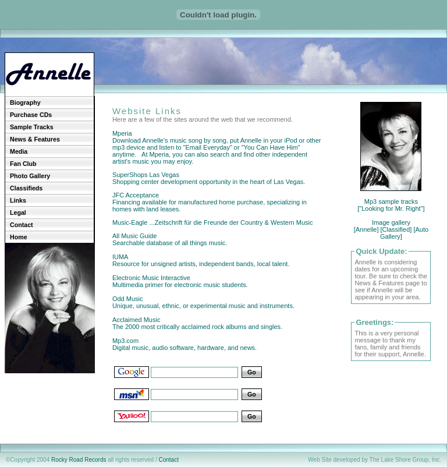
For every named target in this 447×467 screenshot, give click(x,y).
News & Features (35, 139)
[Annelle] (366, 229)
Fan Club (23, 163)
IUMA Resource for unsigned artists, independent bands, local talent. (201, 260)
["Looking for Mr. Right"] (390, 208)
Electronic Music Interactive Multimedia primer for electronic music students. (180, 281)
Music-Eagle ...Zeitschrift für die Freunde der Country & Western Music (212, 222)
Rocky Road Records (78, 460)
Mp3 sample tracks (391, 201)
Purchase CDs (31, 114)
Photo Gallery (30, 175)
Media (18, 151)
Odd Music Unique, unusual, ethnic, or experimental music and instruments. (203, 302)
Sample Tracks (32, 126)
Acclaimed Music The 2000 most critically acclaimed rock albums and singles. (197, 323)
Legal (18, 212)
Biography (25, 102)
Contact (21, 224)
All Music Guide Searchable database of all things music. (170, 239)
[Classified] (396, 229)
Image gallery (391, 222)
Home (18, 237)
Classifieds (26, 188)
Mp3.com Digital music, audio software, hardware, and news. (184, 347)
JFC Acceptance (135, 195)
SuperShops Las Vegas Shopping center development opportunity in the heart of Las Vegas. (208, 178)
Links (18, 200)
